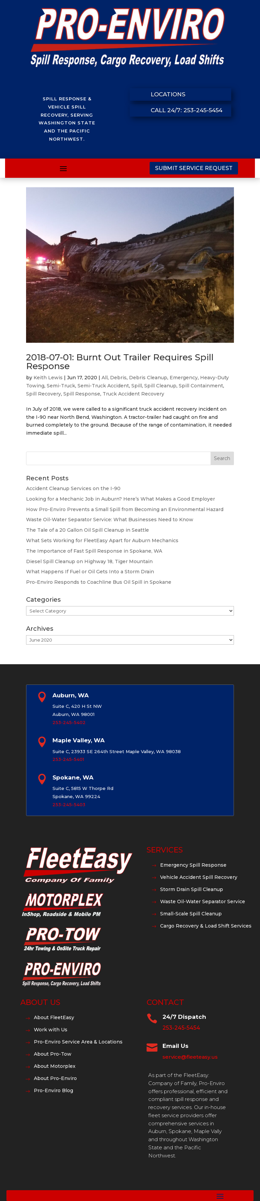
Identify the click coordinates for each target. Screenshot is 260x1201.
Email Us (175, 1045)
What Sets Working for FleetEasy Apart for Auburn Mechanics (102, 540)
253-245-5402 (69, 722)
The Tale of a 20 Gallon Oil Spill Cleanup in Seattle (87, 530)
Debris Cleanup (148, 378)
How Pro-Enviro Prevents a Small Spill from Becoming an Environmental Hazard (124, 509)
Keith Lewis (48, 378)
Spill (136, 386)
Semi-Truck (61, 386)
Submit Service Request (194, 168)
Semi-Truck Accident (103, 386)
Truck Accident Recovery (133, 394)
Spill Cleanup (160, 386)
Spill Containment (201, 386)
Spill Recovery (43, 394)
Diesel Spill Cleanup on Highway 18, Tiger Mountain (89, 561)
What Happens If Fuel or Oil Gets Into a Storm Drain (90, 572)
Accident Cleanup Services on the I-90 (73, 488)
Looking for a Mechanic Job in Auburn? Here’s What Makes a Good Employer (120, 499)
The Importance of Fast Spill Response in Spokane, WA (94, 551)
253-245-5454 (181, 1028)
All (105, 378)
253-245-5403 (68, 804)
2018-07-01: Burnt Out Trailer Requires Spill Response (120, 361)
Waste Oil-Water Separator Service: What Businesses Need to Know (109, 520)
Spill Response (81, 394)
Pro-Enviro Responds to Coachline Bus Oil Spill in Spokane (98, 582)
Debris (118, 378)
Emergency (184, 378)
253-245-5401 (68, 759)
